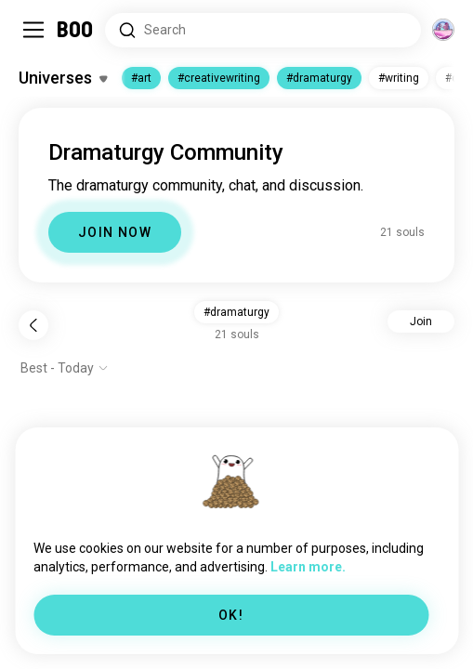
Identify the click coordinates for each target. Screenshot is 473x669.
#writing (398, 78)
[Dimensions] (443, 30)
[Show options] (64, 368)
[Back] (33, 325)
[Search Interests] (263, 30)
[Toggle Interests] (63, 78)
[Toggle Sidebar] (33, 30)
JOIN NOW (114, 232)
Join (421, 321)
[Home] (76, 30)
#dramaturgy (319, 78)
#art (141, 78)
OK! (230, 615)
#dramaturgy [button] (236, 312)
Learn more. (308, 566)
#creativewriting (218, 78)
